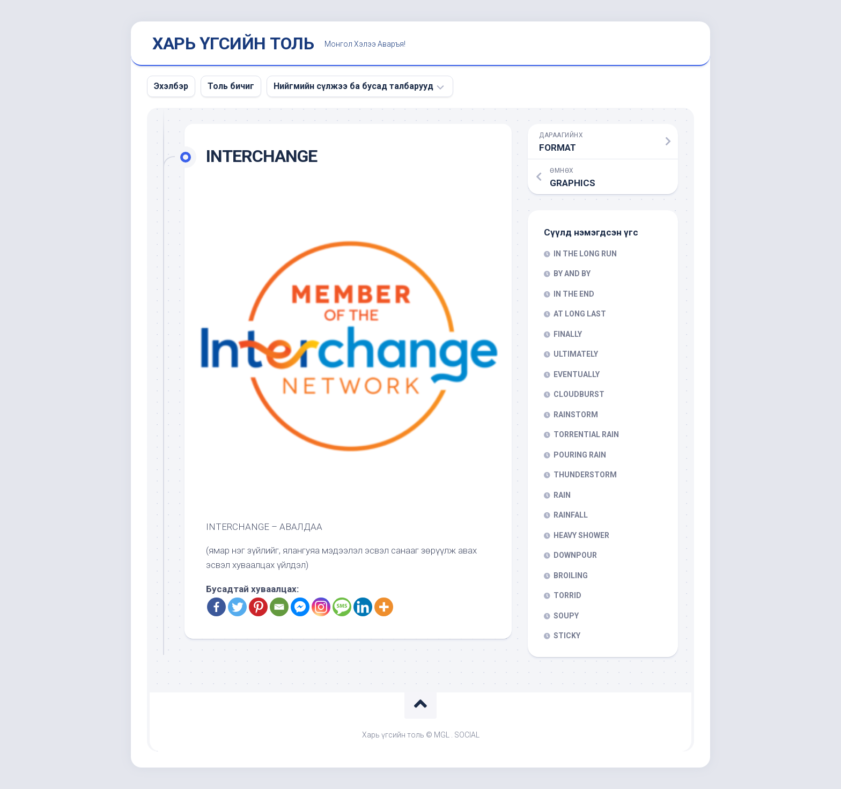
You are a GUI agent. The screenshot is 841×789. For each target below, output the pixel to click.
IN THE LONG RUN (585, 253)
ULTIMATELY (576, 354)
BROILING (571, 575)
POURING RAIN (580, 455)
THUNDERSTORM (585, 474)
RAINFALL (571, 515)
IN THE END (574, 294)
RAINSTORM (576, 414)
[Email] (279, 607)
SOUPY (566, 615)
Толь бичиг (231, 86)
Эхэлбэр (171, 86)
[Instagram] (321, 607)
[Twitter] (237, 607)
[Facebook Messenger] (300, 607)
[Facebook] (216, 607)
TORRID (567, 595)
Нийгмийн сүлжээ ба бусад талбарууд (353, 86)
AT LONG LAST (580, 313)
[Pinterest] (258, 607)
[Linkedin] (362, 607)
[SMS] (342, 607)
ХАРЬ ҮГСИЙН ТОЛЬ (233, 43)
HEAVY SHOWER (581, 535)
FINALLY (568, 334)
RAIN (562, 495)
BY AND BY (572, 273)
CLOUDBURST (579, 394)
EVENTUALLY (577, 374)
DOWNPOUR (575, 555)
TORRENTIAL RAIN (586, 434)
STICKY (567, 635)
